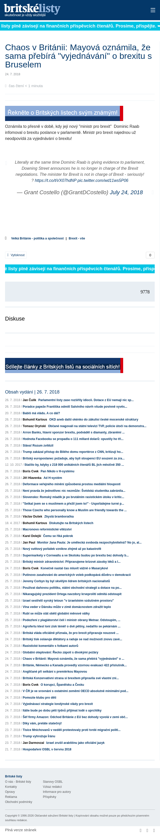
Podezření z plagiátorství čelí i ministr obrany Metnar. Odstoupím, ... (71, 620)
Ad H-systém (52, 478)
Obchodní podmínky (18, 802)
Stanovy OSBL (53, 781)
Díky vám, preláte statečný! (42, 723)
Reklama (11, 797)
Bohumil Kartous (35, 419)
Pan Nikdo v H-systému (57, 471)
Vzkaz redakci (52, 787)
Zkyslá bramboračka (59, 516)
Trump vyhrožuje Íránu (39, 736)
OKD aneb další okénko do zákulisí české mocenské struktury (93, 419)
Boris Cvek (31, 471)
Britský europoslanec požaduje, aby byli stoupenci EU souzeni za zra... (73, 458)
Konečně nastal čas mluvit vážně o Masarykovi (74, 568)
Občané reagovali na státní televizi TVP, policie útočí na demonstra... (97, 426)
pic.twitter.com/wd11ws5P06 (102, 180)
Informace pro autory (57, 792)
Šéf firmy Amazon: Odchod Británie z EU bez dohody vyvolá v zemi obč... (75, 717)
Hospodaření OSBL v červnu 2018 (47, 749)
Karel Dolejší (32, 536)
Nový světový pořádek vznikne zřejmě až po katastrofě (62, 549)
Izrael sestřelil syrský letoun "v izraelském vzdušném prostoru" (68, 600)
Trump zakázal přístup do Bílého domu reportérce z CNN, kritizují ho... (73, 452)
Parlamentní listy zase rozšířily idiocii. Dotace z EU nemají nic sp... (86, 400)
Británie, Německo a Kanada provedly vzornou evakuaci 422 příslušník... (75, 665)
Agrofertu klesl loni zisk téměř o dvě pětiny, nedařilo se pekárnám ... (71, 626)
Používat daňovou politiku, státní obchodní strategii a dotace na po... (72, 588)
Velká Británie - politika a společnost (37, 238)
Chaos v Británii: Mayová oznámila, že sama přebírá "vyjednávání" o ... (73, 658)
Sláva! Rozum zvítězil (38, 445)
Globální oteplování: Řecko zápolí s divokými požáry (60, 652)
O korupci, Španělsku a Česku (62, 684)
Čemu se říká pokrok (58, 536)
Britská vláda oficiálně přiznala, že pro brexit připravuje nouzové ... (71, 633)
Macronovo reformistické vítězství (47, 529)
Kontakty (11, 787)
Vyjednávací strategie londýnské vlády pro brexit (58, 704)
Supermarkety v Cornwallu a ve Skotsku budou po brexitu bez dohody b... (76, 555)
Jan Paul (29, 542)
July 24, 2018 (126, 192)
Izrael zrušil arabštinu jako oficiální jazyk (75, 743)
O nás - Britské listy (18, 781)
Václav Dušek (32, 516)
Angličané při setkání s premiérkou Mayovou (55, 671)
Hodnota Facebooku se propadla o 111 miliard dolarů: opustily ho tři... (73, 439)
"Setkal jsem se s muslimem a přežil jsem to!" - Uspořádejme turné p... (73, 503)
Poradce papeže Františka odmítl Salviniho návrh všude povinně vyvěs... (75, 406)
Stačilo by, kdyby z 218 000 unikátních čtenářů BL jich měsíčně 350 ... (74, 465)
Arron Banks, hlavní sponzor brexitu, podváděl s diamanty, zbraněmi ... (74, 432)
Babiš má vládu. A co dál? (41, 413)
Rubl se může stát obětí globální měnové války (56, 613)
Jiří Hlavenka (32, 478)
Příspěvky (49, 797)
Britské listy (64, 10)
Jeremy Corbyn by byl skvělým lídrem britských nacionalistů (66, 581)
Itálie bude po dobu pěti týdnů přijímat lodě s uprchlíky (62, 710)
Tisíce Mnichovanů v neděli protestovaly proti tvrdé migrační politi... (72, 730)
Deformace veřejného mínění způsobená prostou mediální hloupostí (71, 484)
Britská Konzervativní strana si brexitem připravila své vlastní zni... (71, 678)
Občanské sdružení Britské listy (54, 815)
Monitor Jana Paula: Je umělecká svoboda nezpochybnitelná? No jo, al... (89, 542)
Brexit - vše (77, 238)
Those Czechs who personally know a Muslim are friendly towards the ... (75, 510)
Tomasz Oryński (34, 426)
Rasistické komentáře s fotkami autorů (50, 646)
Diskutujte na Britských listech (71, 523)
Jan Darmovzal (33, 743)
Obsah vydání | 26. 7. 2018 (32, 392)
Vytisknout (15, 255)
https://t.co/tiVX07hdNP (55, 180)
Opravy (10, 792)
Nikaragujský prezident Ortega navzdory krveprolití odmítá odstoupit (72, 594)
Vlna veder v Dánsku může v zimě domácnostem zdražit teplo (67, 607)
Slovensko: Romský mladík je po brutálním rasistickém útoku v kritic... (73, 497)
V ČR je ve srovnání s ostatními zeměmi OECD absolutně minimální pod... (75, 691)
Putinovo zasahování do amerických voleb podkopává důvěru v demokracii (77, 575)
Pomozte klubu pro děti (39, 697)
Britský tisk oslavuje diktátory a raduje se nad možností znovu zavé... (72, 639)
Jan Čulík (29, 400)
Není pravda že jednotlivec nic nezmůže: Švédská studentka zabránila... (74, 491)
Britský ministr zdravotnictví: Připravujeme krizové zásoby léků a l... (71, 561)
